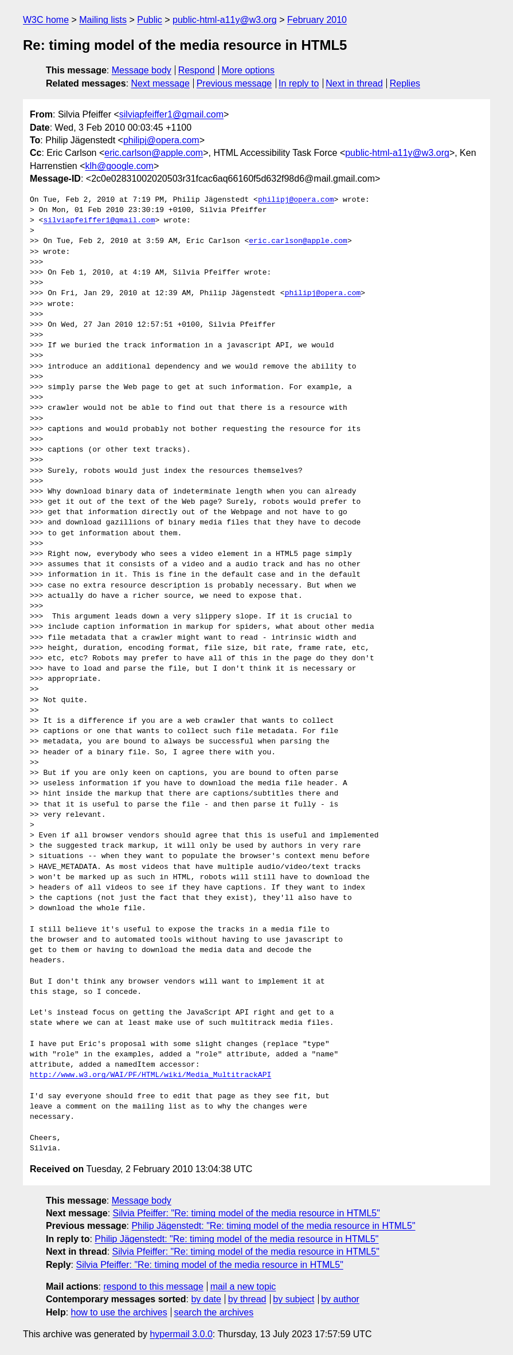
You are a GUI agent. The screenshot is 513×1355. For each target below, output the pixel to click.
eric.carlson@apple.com (153, 153)
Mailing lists (103, 20)
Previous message (234, 83)
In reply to (299, 83)
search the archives (214, 1312)
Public (149, 20)
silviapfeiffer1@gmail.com (171, 114)
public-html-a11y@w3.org (225, 20)
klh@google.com (119, 166)
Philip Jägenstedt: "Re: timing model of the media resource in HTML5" (273, 1226)
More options (248, 70)
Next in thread (354, 83)
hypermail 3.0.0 (181, 1334)
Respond (196, 70)
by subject (293, 1299)
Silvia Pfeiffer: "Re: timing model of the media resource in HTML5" (246, 1213)
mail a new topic (243, 1286)
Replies (405, 83)
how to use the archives (119, 1312)
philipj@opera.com (161, 140)
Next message (160, 83)
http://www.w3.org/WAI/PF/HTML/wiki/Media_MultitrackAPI (150, 1075)
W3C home (46, 20)
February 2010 (317, 20)
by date (206, 1299)
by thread (247, 1299)
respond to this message (153, 1286)
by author (340, 1299)
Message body (141, 70)
